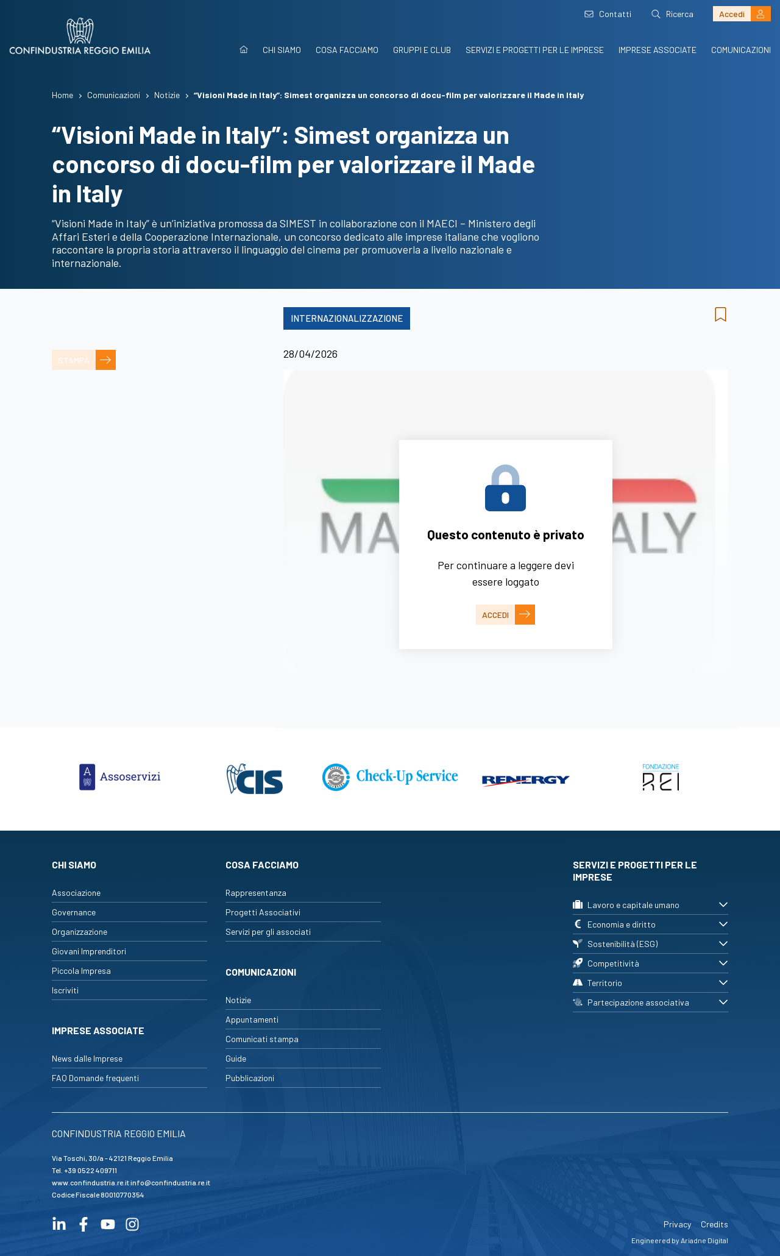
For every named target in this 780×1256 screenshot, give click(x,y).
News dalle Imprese (87, 1058)
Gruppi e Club (422, 49)
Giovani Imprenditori (89, 951)
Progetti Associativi (262, 912)
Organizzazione (79, 931)
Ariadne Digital (704, 1240)
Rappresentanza (255, 892)
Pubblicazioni (249, 1078)
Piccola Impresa (81, 970)
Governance (74, 912)
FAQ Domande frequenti (95, 1078)
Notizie (238, 1000)
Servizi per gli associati (268, 931)
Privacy (677, 1224)
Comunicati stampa (262, 1039)
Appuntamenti (251, 1019)
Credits (714, 1224)
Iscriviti (65, 990)
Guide (235, 1058)
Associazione (76, 892)
